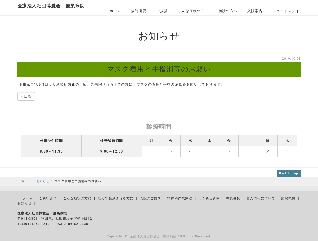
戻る (26, 96)
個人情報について (260, 198)
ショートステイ (286, 11)
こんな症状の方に (193, 11)
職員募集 (233, 198)
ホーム (115, 11)
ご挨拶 (162, 11)
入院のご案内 (150, 198)
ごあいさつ (48, 198)
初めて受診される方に (116, 198)
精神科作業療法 (179, 198)
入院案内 (255, 11)
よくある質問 (209, 198)
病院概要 (139, 11)
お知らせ (43, 181)
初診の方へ (228, 11)
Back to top (288, 173)
